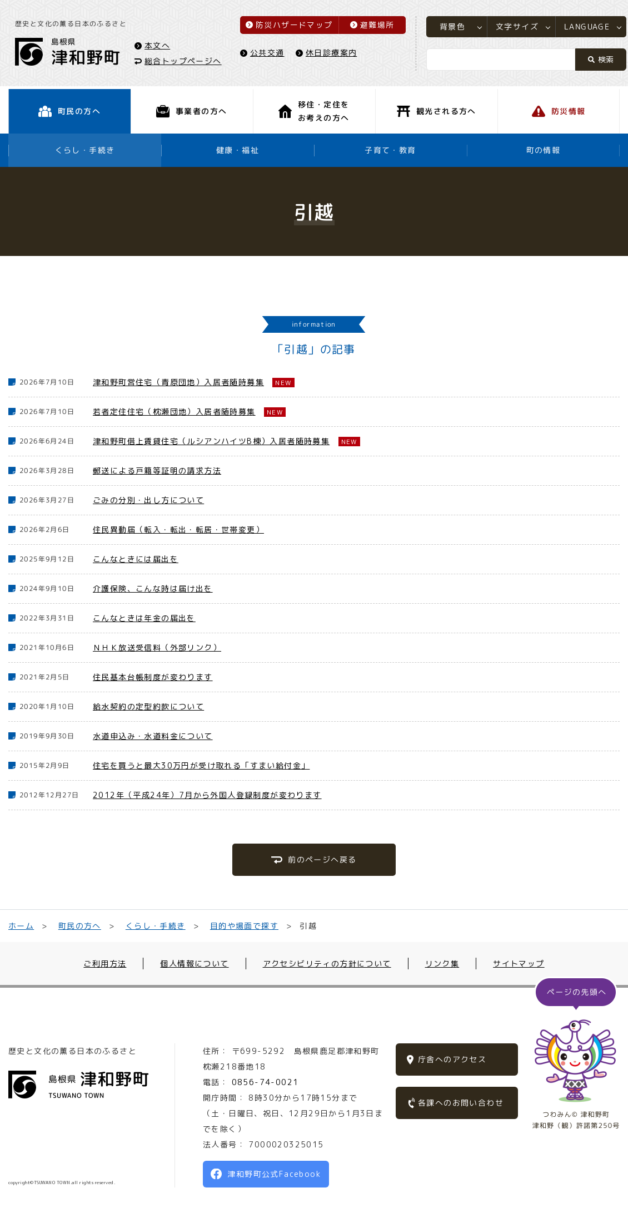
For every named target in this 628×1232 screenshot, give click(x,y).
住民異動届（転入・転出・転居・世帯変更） (178, 529)
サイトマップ (518, 963)
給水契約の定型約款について (148, 706)
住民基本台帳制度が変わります (153, 677)
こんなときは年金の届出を (144, 618)
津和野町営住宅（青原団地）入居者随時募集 (178, 382)
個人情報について (194, 963)
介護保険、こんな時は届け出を (153, 588)
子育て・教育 (390, 150)
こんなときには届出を (135, 559)
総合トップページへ (184, 62)
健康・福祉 (237, 150)
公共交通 (269, 53)
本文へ (159, 46)
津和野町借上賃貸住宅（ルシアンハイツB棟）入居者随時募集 (211, 441)
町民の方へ (79, 925)
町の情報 (543, 150)
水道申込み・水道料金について (153, 736)
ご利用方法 (104, 963)
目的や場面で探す (244, 925)
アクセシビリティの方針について (327, 963)
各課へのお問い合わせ (461, 1102)
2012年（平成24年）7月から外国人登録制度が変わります (207, 795)
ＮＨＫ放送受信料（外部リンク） (157, 647)
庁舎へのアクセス (452, 1059)
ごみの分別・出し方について (148, 500)
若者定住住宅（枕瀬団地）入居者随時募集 (174, 411)
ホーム (21, 925)
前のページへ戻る (322, 859)
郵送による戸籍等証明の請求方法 (157, 470)
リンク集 (442, 963)
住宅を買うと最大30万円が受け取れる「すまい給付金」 (201, 765)
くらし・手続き (85, 150)
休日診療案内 (332, 53)
